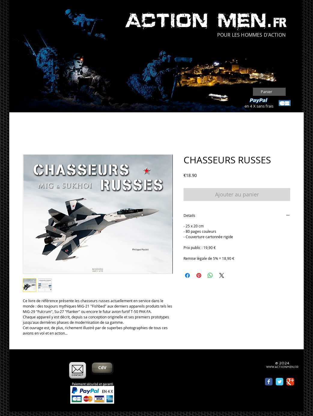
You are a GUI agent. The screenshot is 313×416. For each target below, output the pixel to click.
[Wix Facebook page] (268, 381)
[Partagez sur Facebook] (187, 275)
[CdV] (102, 368)
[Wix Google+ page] (290, 381)
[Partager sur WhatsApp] (210, 275)
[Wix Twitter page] (279, 381)
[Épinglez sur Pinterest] (198, 275)
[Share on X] (221, 275)
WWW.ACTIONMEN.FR (282, 367)
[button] (270, 92)
